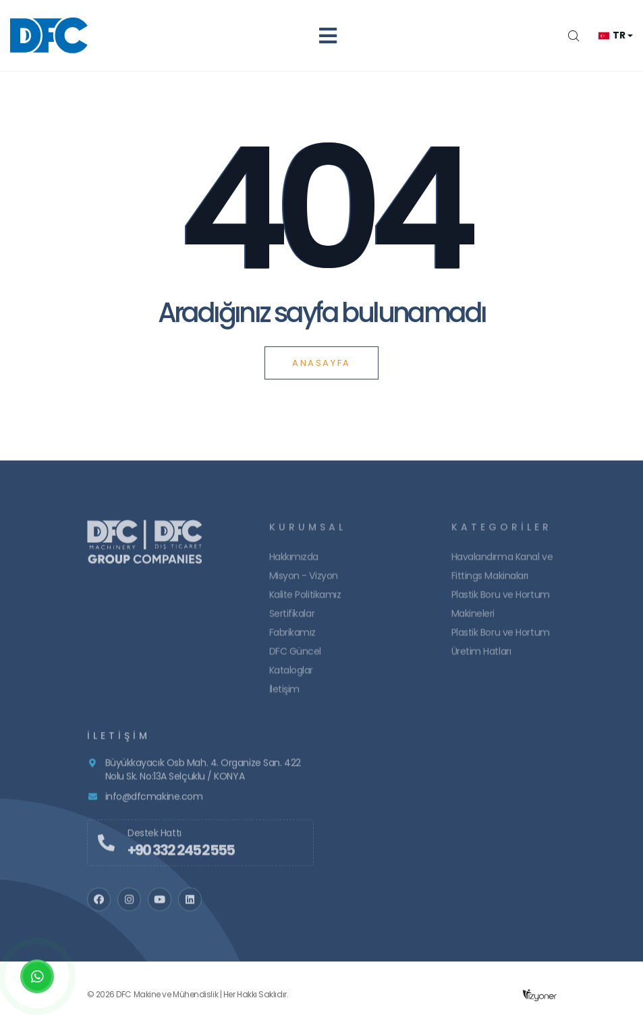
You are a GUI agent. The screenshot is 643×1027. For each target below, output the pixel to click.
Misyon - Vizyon (303, 582)
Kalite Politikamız (305, 601)
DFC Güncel (295, 658)
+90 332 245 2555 (181, 857)
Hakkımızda (294, 564)
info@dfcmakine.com (154, 803)
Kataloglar (291, 677)
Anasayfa (321, 363)
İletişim (284, 696)
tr (611, 35)
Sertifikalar (292, 620)
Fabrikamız (292, 639)
